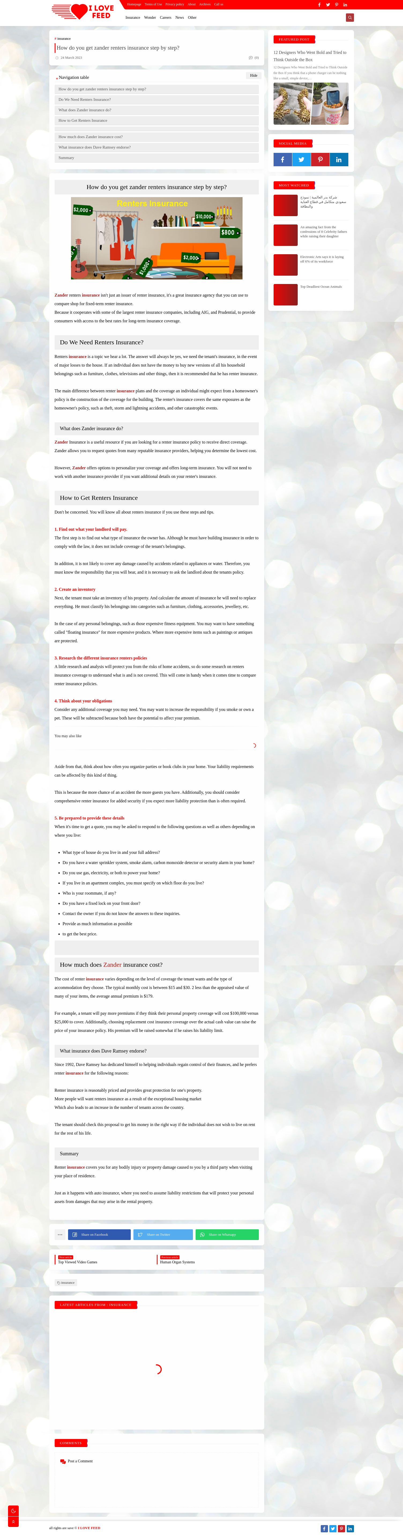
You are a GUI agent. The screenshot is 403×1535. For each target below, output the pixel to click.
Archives (205, 4)
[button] (99, 1234)
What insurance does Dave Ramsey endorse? (95, 147)
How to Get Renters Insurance (83, 120)
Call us (218, 4)
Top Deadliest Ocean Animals (321, 287)
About (192, 4)
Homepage (134, 4)
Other (192, 18)
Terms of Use (153, 4)
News (180, 18)
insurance (64, 38)
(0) (254, 58)
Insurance (133, 18)
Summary (66, 158)
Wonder (150, 18)
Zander (112, 964)
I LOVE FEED (89, 1528)
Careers (165, 18)
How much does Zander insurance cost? (91, 137)
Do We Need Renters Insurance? (85, 99)
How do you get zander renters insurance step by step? (102, 89)
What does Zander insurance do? (85, 110)
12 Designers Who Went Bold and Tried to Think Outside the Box (310, 56)
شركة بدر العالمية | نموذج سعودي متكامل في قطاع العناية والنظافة (323, 201)
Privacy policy (174, 4)
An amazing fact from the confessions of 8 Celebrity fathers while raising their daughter (323, 231)
